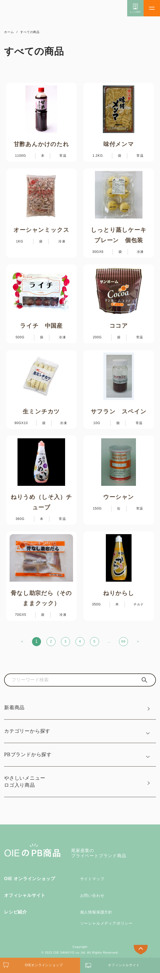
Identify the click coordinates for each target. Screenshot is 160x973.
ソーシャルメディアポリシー (106, 923)
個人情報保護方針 (96, 912)
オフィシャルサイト (24, 895)
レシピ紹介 (15, 912)
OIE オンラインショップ (29, 878)
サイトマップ (92, 879)
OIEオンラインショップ (44, 965)
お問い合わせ (92, 895)
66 (123, 641)
